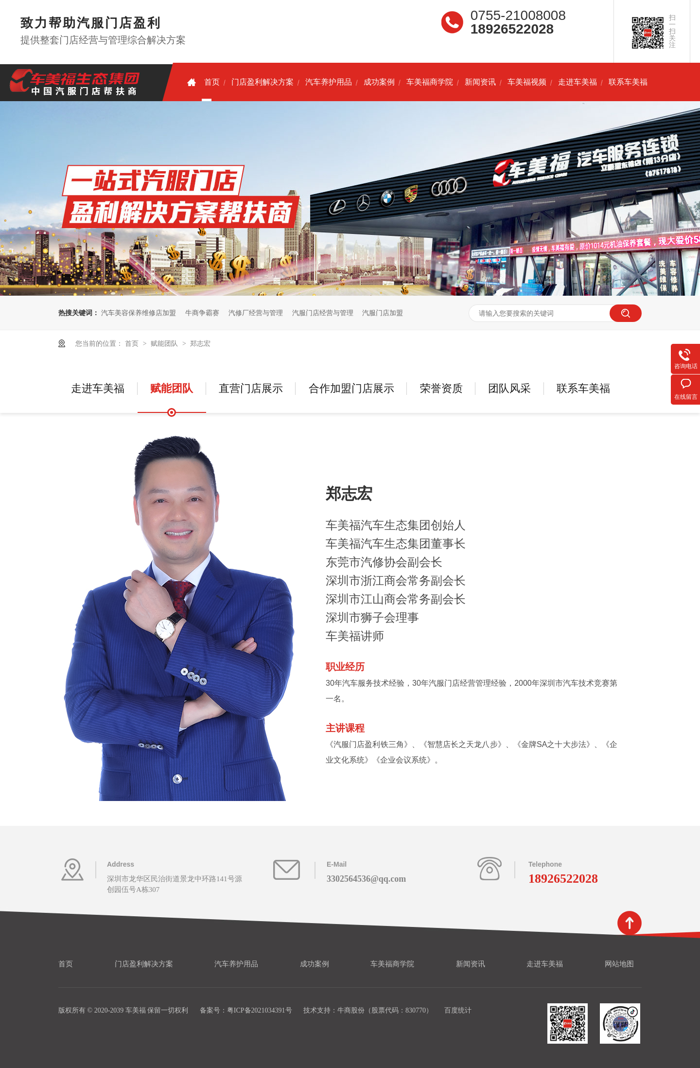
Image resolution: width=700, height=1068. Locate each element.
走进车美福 (577, 82)
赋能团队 (165, 343)
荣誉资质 (441, 388)
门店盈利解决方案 (262, 82)
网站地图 (619, 964)
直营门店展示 (251, 388)
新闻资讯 (480, 82)
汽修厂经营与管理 (255, 313)
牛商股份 (351, 1010)
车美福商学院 (429, 82)
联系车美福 (628, 82)
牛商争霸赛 (202, 313)
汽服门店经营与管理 (322, 313)
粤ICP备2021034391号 (259, 1010)
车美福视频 (527, 82)
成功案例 (379, 82)
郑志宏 (200, 343)
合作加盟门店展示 (351, 388)
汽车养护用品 (328, 82)
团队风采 (509, 388)
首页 (203, 82)
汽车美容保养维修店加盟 (138, 313)
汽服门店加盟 (382, 313)
